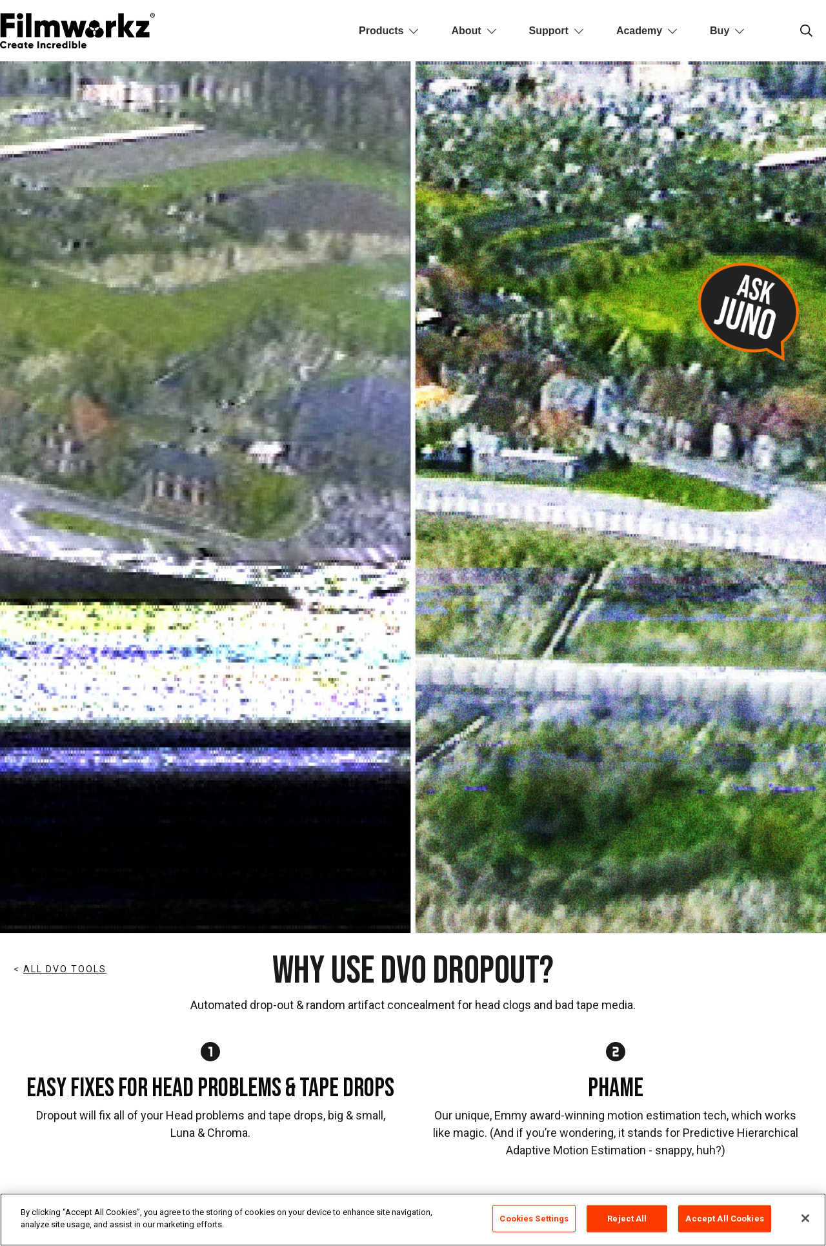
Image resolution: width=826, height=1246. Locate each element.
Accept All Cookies (724, 1218)
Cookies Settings (534, 1218)
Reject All (627, 1218)
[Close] (805, 1218)
